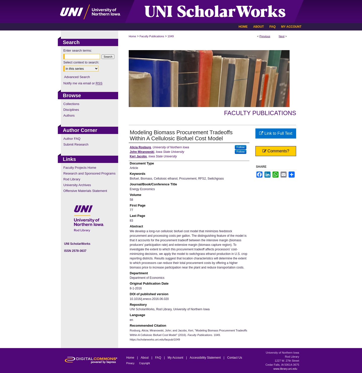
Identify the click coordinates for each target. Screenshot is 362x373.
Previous (264, 36)
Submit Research (75, 144)
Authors (69, 115)
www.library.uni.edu (285, 368)
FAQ (158, 357)
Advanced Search (77, 77)
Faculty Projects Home (79, 167)
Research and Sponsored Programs (89, 173)
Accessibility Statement (206, 357)
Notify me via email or (82, 83)
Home (132, 36)
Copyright (144, 363)
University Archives (77, 185)
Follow (241, 147)
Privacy (130, 363)
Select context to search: (81, 62)
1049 (171, 36)
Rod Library (71, 179)
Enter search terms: (77, 50)
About (145, 357)
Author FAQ (71, 139)
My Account (176, 357)
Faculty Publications (152, 36)
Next (282, 36)
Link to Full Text (275, 133)
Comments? (275, 151)
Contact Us (234, 357)
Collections (71, 104)
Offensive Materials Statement (85, 191)
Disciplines (71, 110)
